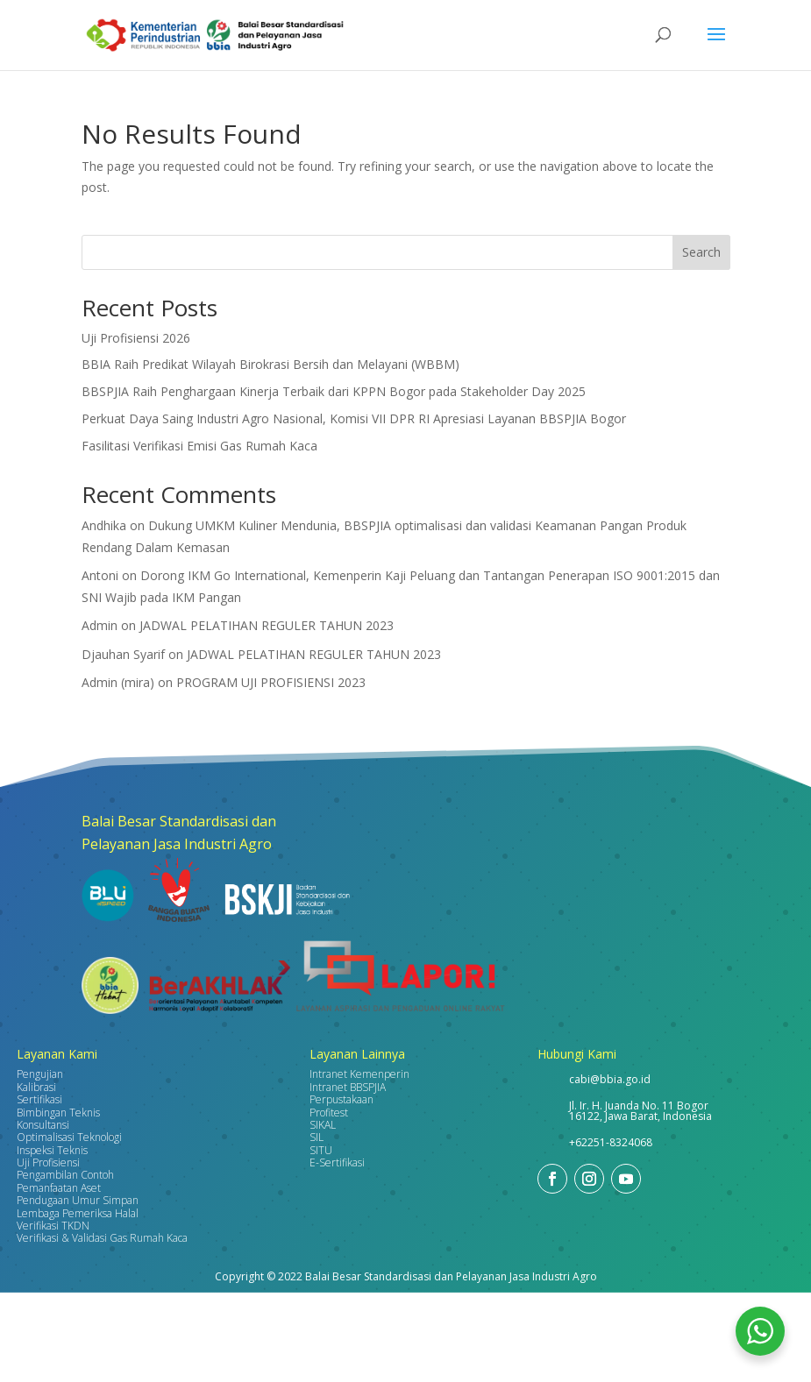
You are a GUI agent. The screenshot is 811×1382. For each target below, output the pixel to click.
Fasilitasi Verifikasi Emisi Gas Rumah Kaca (199, 445)
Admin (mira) (118, 682)
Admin (99, 625)
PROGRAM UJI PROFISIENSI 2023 (271, 682)
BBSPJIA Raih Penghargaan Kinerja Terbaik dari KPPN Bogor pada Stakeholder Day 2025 (334, 391)
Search (701, 252)
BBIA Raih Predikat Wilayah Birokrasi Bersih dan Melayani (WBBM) (270, 364)
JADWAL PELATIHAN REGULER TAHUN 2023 (266, 625)
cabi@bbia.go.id (610, 1079)
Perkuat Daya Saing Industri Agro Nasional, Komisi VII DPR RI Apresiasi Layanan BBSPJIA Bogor (354, 418)
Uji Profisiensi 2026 (136, 338)
